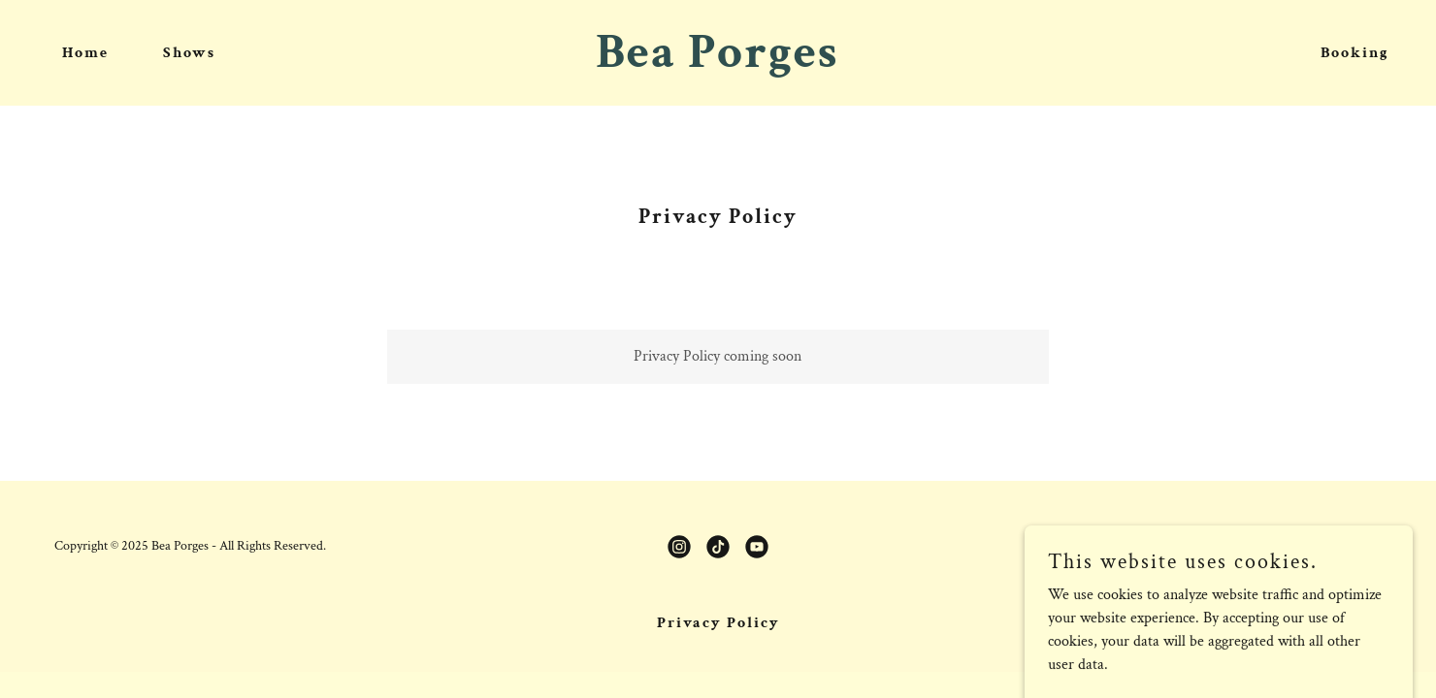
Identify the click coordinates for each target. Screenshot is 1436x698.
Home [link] (85, 53)
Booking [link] (1355, 53)
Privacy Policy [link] (718, 623)
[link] (717, 62)
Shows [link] (189, 53)
